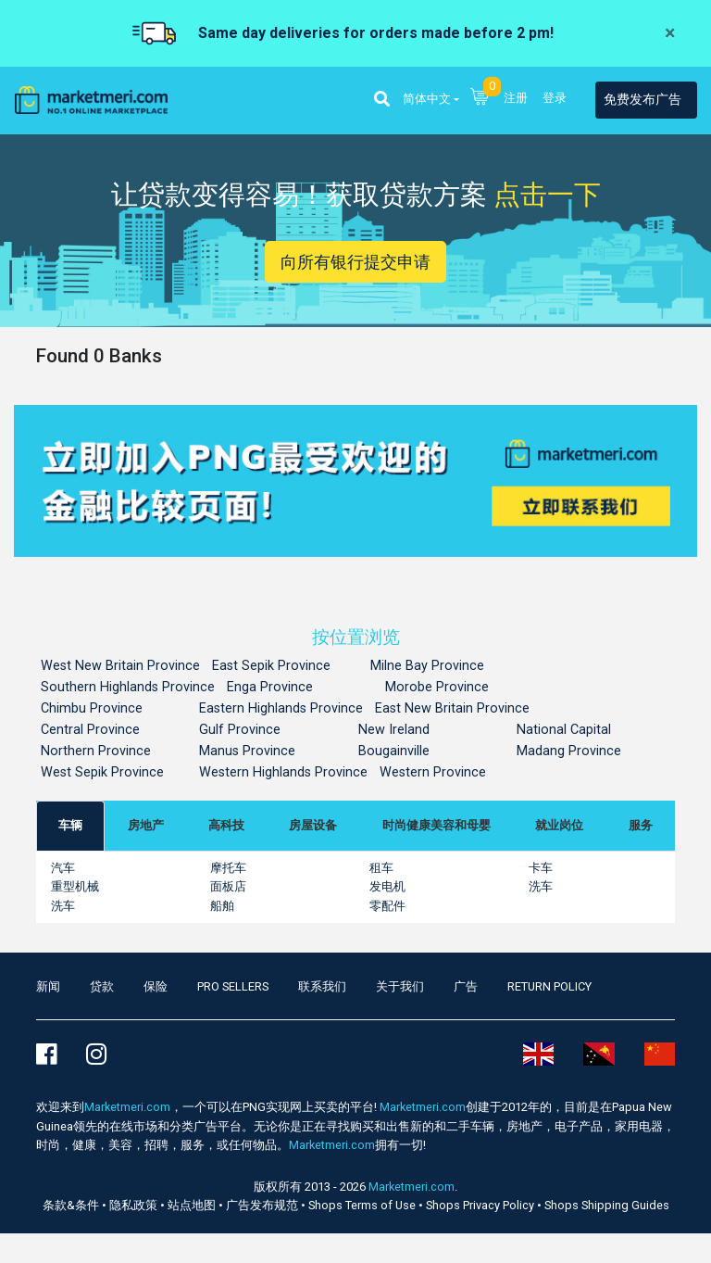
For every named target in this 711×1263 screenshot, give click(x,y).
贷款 (102, 986)
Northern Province (96, 751)
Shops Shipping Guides (606, 1205)
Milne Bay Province (427, 666)
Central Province (90, 730)
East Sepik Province (271, 666)
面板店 (228, 886)
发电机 (387, 886)
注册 (516, 98)
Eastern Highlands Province (281, 708)
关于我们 (400, 986)
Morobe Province (437, 687)
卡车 (541, 868)
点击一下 (547, 194)
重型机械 (75, 886)
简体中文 (427, 99)
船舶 (222, 906)
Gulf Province (240, 730)
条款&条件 (72, 1205)
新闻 (48, 986)
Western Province (433, 772)
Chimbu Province (92, 708)
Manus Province (247, 751)
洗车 (541, 886)
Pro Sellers (232, 986)
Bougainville (394, 751)
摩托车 (228, 868)
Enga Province (270, 687)
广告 (466, 986)
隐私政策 (134, 1205)
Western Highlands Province (283, 772)
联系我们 (322, 986)
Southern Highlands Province (128, 687)
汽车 (63, 868)
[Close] (670, 33)
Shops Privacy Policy (481, 1205)
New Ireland (394, 730)
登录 (555, 98)
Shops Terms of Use (363, 1205)
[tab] (70, 826)
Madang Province (569, 751)
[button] (382, 100)
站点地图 (193, 1205)
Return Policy (549, 986)
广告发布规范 (263, 1205)
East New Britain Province (452, 708)
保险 (155, 986)
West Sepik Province (102, 772)
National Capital (564, 730)
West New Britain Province (120, 666)
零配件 (387, 906)
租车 (381, 868)
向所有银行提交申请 (355, 262)
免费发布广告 (642, 99)
